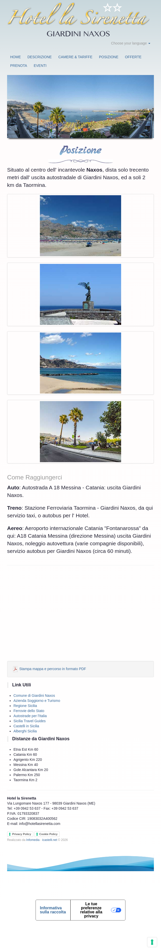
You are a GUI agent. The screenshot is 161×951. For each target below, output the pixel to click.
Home (15, 57)
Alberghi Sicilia (25, 731)
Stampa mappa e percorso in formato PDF (49, 669)
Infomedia (32, 840)
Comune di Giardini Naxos (34, 695)
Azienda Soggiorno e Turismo (36, 701)
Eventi (40, 66)
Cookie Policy (48, 834)
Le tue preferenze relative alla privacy (91, 910)
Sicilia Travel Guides (29, 721)
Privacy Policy (21, 834)
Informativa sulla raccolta (53, 910)
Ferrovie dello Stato (28, 711)
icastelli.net (49, 840)
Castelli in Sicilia (26, 726)
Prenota (18, 66)
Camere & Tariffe (75, 57)
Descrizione (39, 57)
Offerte (133, 57)
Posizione (108, 57)
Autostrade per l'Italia (30, 716)
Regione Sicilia (25, 706)
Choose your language (130, 43)
